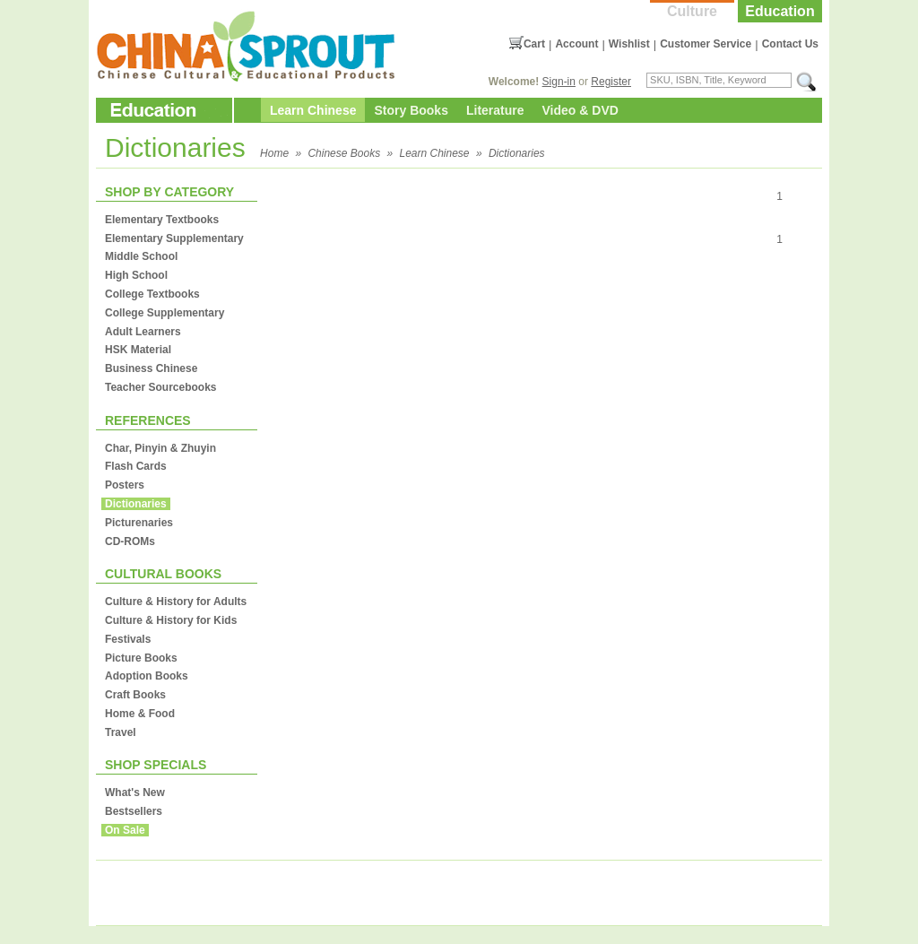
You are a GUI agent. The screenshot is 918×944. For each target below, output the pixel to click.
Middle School (141, 256)
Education (779, 11)
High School (136, 275)
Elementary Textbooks (162, 219)
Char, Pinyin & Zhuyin (160, 448)
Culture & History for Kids (171, 620)
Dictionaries (517, 153)
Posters (124, 485)
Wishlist (629, 44)
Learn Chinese (313, 110)
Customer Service (705, 44)
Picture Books (141, 658)
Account (576, 44)
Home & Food (140, 713)
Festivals (128, 639)
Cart (534, 44)
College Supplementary (164, 313)
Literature (495, 110)
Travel (120, 732)
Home (274, 153)
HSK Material (138, 349)
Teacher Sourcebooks (161, 387)
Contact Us (790, 44)
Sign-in (559, 81)
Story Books (410, 110)
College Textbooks (152, 294)
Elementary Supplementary (174, 238)
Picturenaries (139, 522)
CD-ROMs (130, 541)
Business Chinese (151, 368)
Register (611, 81)
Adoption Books (146, 676)
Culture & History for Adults (176, 601)
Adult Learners (143, 331)
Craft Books (135, 695)
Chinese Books (343, 153)
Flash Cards (136, 466)
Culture (692, 11)
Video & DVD (580, 110)
